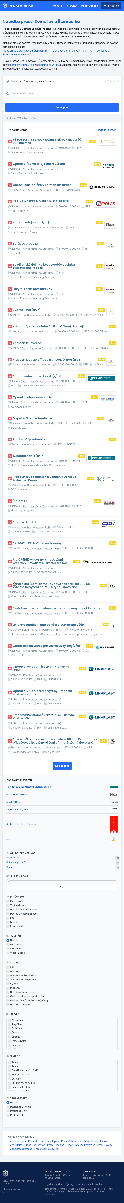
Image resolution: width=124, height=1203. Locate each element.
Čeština (14, 1032)
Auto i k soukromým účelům (24, 1070)
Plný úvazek (14, 901)
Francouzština (17, 1041)
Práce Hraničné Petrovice (80, 1145)
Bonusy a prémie (18, 1074)
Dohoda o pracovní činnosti (22, 913)
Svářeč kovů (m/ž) (27, 310)
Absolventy (14, 971)
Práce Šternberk (17, 1141)
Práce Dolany (104, 1145)
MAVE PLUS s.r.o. (15, 802)
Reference (72, 5)
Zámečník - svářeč (27, 343)
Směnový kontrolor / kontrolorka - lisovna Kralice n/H (44, 716)
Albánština (15, 1020)
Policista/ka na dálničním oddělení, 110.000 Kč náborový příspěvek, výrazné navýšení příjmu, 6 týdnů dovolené (55, 741)
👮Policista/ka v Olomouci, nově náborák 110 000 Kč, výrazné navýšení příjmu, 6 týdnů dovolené (52, 585)
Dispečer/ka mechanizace (32, 418)
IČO (10, 918)
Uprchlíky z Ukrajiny (18, 1004)
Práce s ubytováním (16, 862)
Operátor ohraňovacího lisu (33, 397)
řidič (32, 64)
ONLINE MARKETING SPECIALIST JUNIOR (41, 201)
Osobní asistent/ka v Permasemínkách (42, 185)
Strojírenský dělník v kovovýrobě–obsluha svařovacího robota (44, 266)
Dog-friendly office (19, 1087)
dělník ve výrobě (50, 64)
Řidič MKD (20, 501)
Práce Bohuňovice (35, 1145)
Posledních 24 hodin (18, 1106)
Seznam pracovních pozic (58, 1171)
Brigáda (10, 867)
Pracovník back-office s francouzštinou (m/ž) (47, 359)
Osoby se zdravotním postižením (25, 996)
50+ (10, 967)
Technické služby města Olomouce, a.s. (28, 786)
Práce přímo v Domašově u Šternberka (24, 50)
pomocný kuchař (19, 64)
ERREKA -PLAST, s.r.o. (17, 809)
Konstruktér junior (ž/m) (31, 222)
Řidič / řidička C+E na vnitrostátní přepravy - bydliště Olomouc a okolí (40, 561)
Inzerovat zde (89, 5)
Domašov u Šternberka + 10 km (70, 50)
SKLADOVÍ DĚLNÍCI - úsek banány (37, 543)
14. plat (13, 1066)
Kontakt (6, 1192)
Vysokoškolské (15, 953)
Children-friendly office (21, 1083)
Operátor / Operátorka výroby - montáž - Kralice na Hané (44, 692)
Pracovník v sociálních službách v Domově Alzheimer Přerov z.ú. (44, 478)
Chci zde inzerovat (106, 130)
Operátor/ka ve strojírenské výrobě (39, 164)
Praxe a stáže (15, 926)
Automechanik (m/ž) (29, 456)
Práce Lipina (52, 1141)
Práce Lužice (15, 1145)
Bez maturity (15, 944)
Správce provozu (25, 243)
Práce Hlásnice (55, 1145)
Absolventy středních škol (21, 975)
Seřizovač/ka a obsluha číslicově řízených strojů (49, 326)
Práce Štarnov (99, 1141)
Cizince (12, 983)
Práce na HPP (13, 857)
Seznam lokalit (90, 1171)
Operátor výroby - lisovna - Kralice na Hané (41, 668)
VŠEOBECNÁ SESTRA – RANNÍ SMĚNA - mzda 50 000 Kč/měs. (47, 141)
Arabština (15, 1028)
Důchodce (13, 988)
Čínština (14, 1036)
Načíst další (62, 765)
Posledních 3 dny (16, 1111)
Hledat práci (62, 107)
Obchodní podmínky (13, 1189)
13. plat (13, 1062)
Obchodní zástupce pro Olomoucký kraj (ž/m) (47, 646)
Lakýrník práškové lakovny (32, 289)
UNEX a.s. (11, 839)
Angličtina (15, 1024)
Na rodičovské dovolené (20, 992)
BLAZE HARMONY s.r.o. (18, 794)
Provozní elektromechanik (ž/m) (37, 376)
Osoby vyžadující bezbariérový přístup (27, 1000)
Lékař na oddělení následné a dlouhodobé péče (48, 624)
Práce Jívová (35, 1141)
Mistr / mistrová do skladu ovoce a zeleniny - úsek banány (56, 608)
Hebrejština (15, 1045)
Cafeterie (14, 1078)
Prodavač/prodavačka (30, 439)
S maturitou (14, 948)
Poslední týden (15, 1115)
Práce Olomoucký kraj (46, 1148)
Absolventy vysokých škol (21, 979)
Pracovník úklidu (25, 522)
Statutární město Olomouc (21, 824)
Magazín (58, 5)
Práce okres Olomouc (20, 1148)
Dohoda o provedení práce (21, 909)
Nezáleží (12, 940)
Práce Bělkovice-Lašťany (75, 1141)
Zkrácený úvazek (17, 905)
